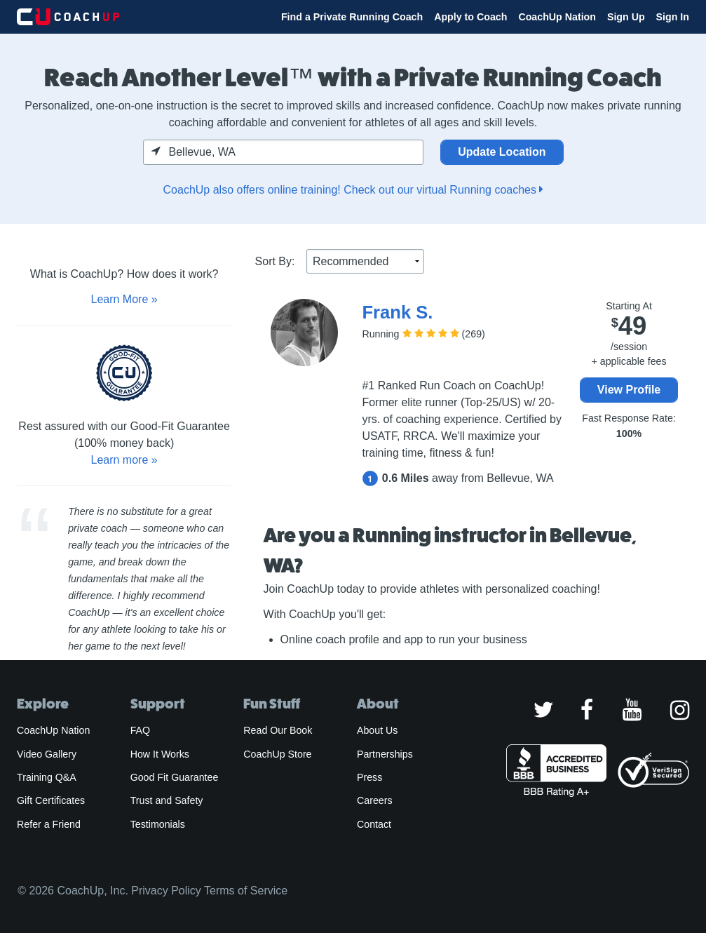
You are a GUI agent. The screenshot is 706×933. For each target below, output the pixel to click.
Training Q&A (46, 777)
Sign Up (626, 16)
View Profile (628, 390)
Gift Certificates (51, 800)
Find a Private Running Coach (352, 16)
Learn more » (124, 460)
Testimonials (157, 824)
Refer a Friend (49, 824)
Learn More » (124, 299)
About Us (377, 730)
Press (369, 777)
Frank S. (397, 312)
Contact (374, 824)
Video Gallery (46, 754)
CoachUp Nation (557, 16)
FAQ (140, 730)
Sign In (672, 16)
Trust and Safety (166, 800)
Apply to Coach (470, 16)
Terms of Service (245, 891)
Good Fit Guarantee (174, 777)
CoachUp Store (277, 754)
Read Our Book (277, 730)
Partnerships (385, 754)
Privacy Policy (166, 891)
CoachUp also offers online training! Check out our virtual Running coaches (353, 190)
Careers (375, 800)
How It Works (159, 754)
